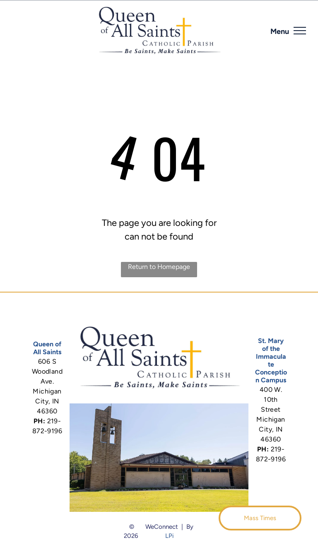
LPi (169, 536)
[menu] (300, 30)
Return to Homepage (159, 267)
